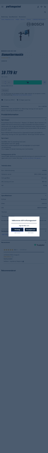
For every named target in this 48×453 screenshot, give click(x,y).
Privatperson (30, 230)
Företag (17, 230)
